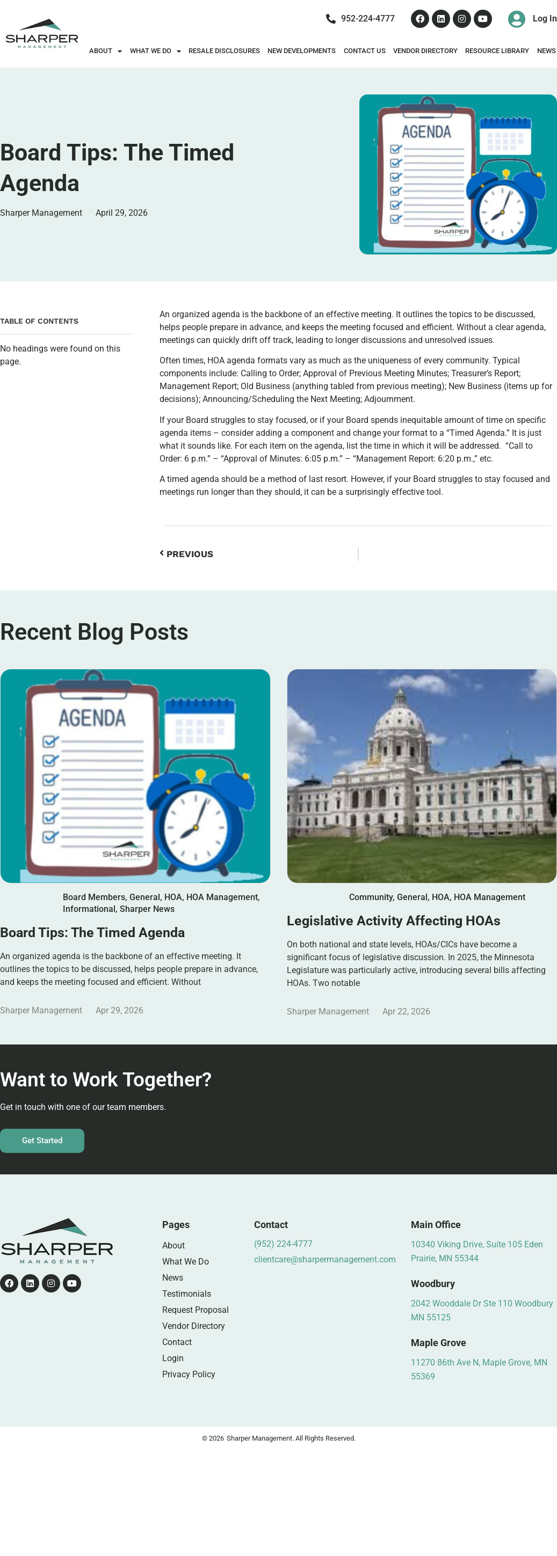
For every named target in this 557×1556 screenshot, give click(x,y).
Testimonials (186, 1294)
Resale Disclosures (224, 51)
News (172, 1278)
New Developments (301, 51)
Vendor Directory (425, 51)
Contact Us (365, 51)
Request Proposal (195, 1310)
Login (173, 1358)
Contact (177, 1342)
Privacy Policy (188, 1374)
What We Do (155, 51)
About (105, 51)
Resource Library (497, 51)
